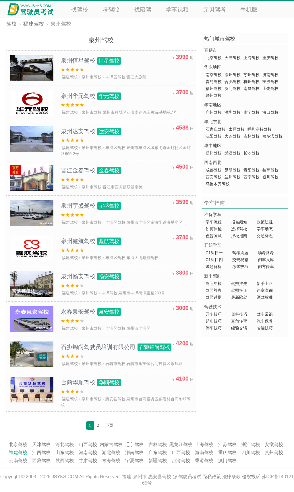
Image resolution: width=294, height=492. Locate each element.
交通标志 (265, 236)
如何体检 (214, 229)
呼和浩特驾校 (259, 129)
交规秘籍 (240, 259)
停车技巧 (214, 328)
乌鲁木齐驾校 (218, 184)
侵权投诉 (251, 476)
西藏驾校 (41, 460)
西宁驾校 (251, 177)
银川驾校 (270, 177)
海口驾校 (270, 112)
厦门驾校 (233, 88)
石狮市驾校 (115, 363)
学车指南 (214, 203)
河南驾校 (88, 452)
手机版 (249, 9)
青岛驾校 (214, 81)
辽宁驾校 (134, 444)
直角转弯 (239, 321)
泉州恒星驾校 (91, 60)
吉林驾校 (251, 136)
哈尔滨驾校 (272, 136)
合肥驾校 (233, 81)
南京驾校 (214, 74)
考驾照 (111, 9)
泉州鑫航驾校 (91, 241)
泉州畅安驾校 (91, 276)
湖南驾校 (134, 452)
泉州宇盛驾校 (91, 205)
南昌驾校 (251, 88)
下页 (109, 425)
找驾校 (79, 9)
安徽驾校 (274, 444)
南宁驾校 (251, 112)
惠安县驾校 (115, 399)
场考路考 (266, 252)
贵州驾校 (274, 452)
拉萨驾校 (270, 170)
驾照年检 (214, 283)
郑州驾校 (214, 153)
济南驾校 (270, 74)
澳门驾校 (227, 460)
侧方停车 (266, 266)
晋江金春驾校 (91, 170)
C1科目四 (214, 259)
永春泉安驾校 (91, 311)
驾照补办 (214, 290)
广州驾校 (214, 112)
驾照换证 (239, 290)
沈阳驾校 (214, 136)
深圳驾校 (233, 112)
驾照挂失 (239, 283)
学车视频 (177, 9)
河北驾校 (64, 444)
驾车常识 (265, 314)
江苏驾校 (227, 444)
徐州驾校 (233, 74)
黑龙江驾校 (180, 444)
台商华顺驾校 (91, 382)
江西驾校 (41, 452)
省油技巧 (265, 328)
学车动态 (265, 229)
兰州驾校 (233, 177)
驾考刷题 (240, 252)
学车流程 (214, 222)
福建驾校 (33, 24)
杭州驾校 (251, 81)
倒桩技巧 (239, 314)
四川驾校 (250, 452)
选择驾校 (239, 229)
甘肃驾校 (88, 460)
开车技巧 (214, 314)
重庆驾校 (270, 57)
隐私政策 (212, 476)
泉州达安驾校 (91, 131)
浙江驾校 (250, 444)
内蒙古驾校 (111, 444)
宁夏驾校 (134, 460)
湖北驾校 (111, 452)
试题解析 (214, 266)
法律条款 (231, 476)
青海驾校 (111, 460)
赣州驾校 (214, 95)
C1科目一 (214, 252)
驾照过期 (214, 297)
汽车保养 (265, 321)
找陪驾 (142, 9)
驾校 (11, 24)
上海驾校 (251, 57)
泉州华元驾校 (91, 96)
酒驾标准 (265, 297)
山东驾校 (64, 452)
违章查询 (265, 290)
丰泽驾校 (109, 293)
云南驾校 (18, 460)
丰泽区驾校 (115, 77)
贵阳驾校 (251, 170)
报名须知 (239, 222)
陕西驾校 (64, 460)
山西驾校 (88, 444)
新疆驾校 (157, 460)
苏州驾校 (251, 74)
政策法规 (265, 222)
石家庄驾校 (216, 129)
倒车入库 (266, 259)
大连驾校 (233, 136)
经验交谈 (239, 328)
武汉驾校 (233, 153)
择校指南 (239, 236)
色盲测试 (214, 236)
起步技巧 (214, 321)
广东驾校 (157, 452)
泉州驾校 (61, 24)
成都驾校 (214, 170)
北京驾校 (214, 57)
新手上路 (265, 283)
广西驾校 (181, 452)
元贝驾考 (214, 9)
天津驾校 (233, 57)
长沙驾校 (251, 153)
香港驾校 (204, 460)
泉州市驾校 (92, 77)
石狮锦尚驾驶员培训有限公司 (116, 347)
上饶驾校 (270, 88)
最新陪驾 (239, 297)
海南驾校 (204, 452)
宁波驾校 (270, 81)
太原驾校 (237, 129)
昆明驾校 (233, 170)
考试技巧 (240, 266)
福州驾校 (214, 88)
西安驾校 (214, 177)
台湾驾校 (181, 460)
